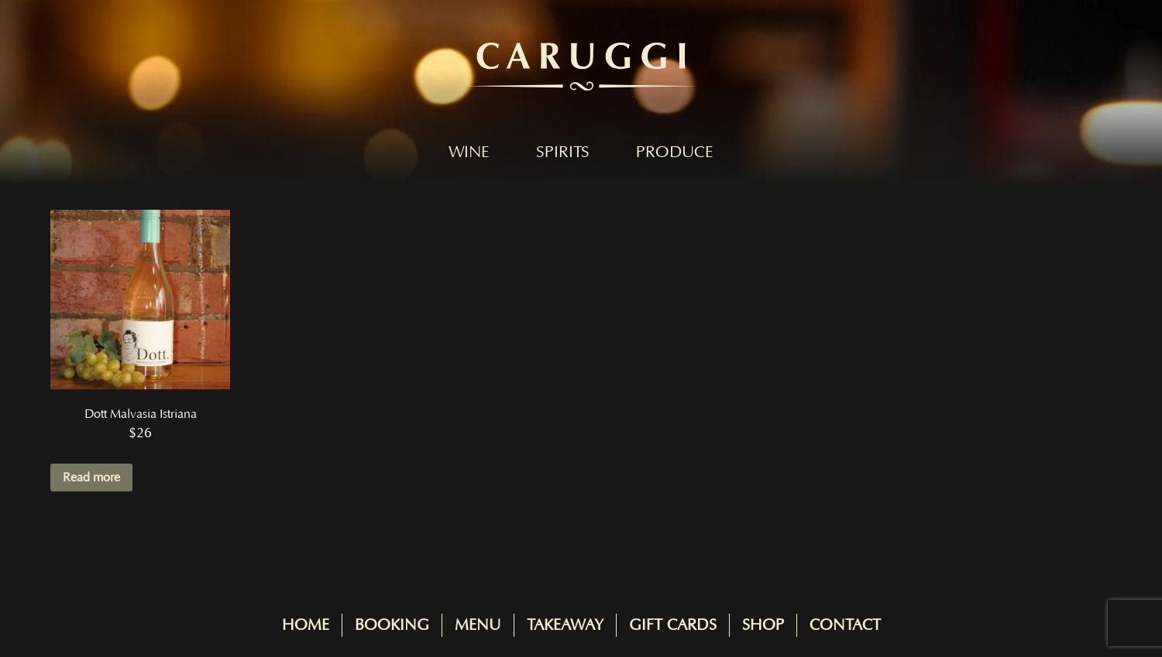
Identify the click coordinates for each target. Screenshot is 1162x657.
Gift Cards (673, 625)
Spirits (563, 152)
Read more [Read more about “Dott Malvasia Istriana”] (91, 477)
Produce (674, 152)
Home (305, 625)
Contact (845, 625)
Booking (392, 625)
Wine (469, 152)
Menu (478, 625)
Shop (763, 625)
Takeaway (565, 625)
